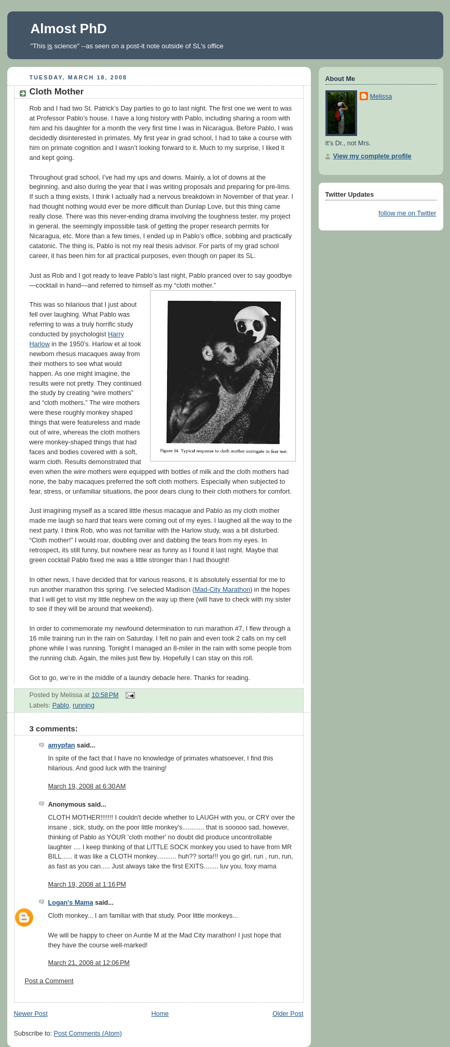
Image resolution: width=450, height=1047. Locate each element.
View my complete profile (372, 156)
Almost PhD (69, 28)
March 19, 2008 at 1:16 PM (87, 884)
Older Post (288, 1013)
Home (160, 1013)
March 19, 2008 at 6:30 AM (87, 786)
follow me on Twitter (407, 213)
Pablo (60, 705)
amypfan (61, 745)
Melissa (381, 96)
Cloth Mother (57, 92)
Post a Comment (49, 981)
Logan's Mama (70, 902)
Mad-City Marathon (222, 589)
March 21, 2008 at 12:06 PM (89, 963)
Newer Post (31, 1013)
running (83, 705)
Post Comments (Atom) (88, 1033)
